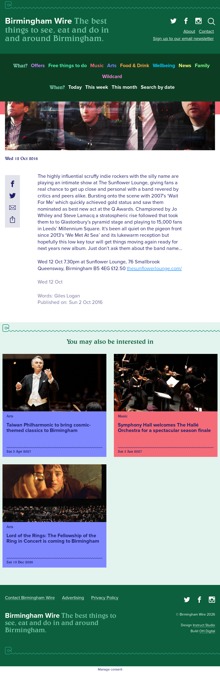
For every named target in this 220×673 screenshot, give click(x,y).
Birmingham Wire (38, 21)
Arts (112, 66)
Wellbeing (164, 66)
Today (75, 87)
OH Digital (207, 631)
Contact (206, 31)
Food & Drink (134, 66)
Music (97, 66)
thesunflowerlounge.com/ (154, 269)
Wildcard (112, 77)
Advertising (73, 597)
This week (96, 87)
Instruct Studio (204, 625)
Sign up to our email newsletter (183, 38)
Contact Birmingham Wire (30, 597)
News (185, 66)
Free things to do (67, 66)
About (189, 31)
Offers (38, 66)
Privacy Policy (104, 597)
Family (202, 66)
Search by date (158, 87)
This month (124, 87)
